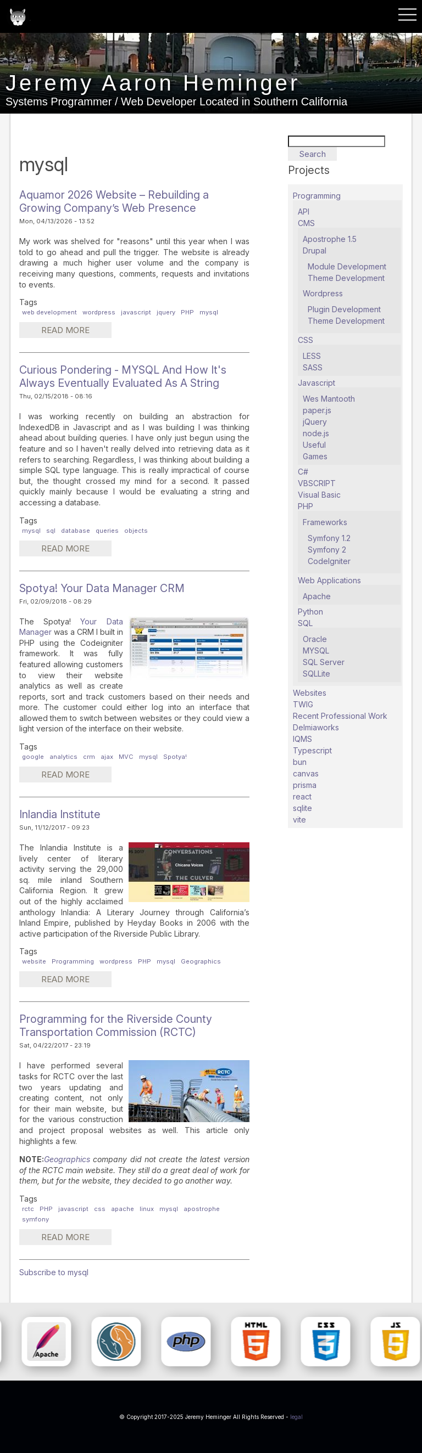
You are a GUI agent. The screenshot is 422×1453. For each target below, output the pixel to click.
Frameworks (325, 522)
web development (49, 312)
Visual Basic (319, 494)
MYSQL (316, 650)
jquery (166, 312)
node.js (316, 433)
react (302, 796)
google (33, 757)
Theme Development (346, 278)
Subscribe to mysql (53, 1272)
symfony (35, 1219)
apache (122, 1209)
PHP (187, 312)
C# (303, 471)
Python (310, 611)
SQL (305, 623)
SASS (313, 367)
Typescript (312, 750)
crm (89, 757)
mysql (208, 312)
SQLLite (316, 673)
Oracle (315, 639)
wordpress (98, 312)
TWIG (303, 704)
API (303, 211)
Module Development (347, 266)
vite (299, 819)
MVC (126, 757)
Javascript (316, 382)
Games (315, 456)
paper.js (317, 410)
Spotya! (175, 757)
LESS (312, 356)
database (75, 530)
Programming (73, 961)
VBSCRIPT (317, 483)
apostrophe (202, 1209)
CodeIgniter (329, 561)
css (100, 1209)
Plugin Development (344, 309)
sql (50, 530)
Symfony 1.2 (329, 538)
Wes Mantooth (329, 398)
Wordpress (323, 293)
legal (296, 1416)
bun (300, 762)
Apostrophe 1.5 (330, 239)
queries (107, 530)
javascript (136, 312)
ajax (107, 757)
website (34, 961)
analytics (63, 757)
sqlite (302, 808)
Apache (317, 596)
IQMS (302, 739)
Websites (309, 692)
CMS (306, 223)
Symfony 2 (327, 549)
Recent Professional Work (340, 715)
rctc (28, 1209)
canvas (306, 773)
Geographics (201, 961)
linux (147, 1209)
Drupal (314, 250)
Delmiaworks (316, 727)
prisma (304, 785)
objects (136, 530)
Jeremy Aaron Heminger (152, 83)
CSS (305, 340)
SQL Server (324, 662)
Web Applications (329, 580)
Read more (76, 331)
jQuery (315, 421)
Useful (314, 444)
